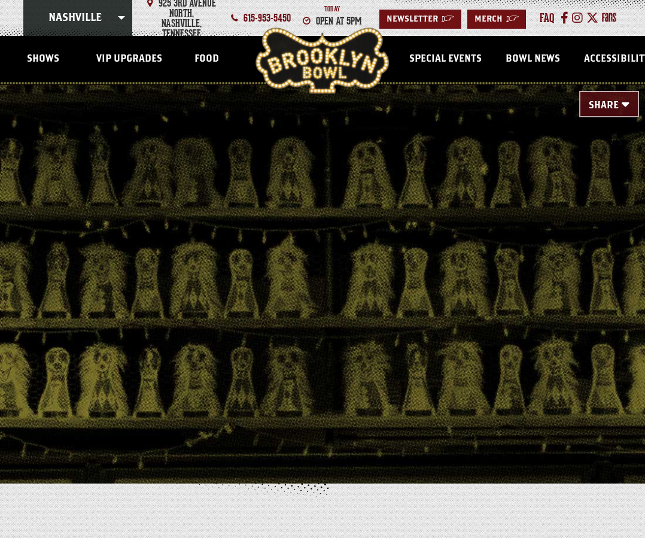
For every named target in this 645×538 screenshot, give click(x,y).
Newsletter (420, 19)
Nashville (75, 18)
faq (547, 18)
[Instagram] (577, 18)
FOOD (206, 58)
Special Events (445, 58)
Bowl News (533, 58)
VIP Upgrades (129, 58)
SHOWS (43, 58)
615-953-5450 (267, 18)
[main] (322, 264)
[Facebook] (564, 18)
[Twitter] (592, 18)
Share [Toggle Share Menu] (604, 105)
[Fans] (609, 18)
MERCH (496, 19)
